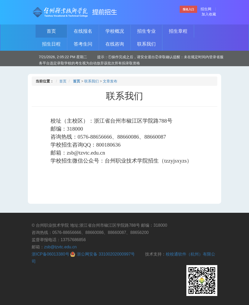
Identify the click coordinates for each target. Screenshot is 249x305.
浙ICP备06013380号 (50, 254)
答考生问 (83, 44)
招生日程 (51, 44)
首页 (51, 31)
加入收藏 (209, 14)
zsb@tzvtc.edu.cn (60, 247)
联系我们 (146, 44)
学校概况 (114, 31)
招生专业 (146, 31)
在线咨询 (114, 44)
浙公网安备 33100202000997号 (106, 254)
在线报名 (83, 31)
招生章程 (178, 31)
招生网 (206, 9)
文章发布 (110, 81)
